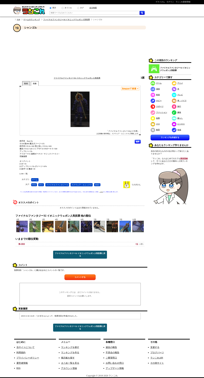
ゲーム (35, 180)
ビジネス (178, 124)
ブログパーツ (157, 352)
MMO (97, 185)
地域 (176, 130)
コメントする (80, 277)
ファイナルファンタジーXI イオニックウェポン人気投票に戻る (80, 254)
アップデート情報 (115, 368)
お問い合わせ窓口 (115, 363)
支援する (154, 347)
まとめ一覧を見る (70, 363)
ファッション (159, 112)
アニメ (177, 83)
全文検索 (93, 8)
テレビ (177, 95)
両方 (54, 8)
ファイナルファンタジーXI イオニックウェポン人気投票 (66, 19)
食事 (155, 118)
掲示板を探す (68, 358)
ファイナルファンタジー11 (57, 185)
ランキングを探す (70, 347)
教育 (155, 130)
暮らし (177, 118)
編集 (138, 142)
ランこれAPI (156, 358)
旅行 (176, 106)
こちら (101, 191)
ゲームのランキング (31, 19)
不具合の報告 (112, 352)
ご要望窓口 (111, 358)
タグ (82, 8)
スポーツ (157, 106)
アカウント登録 (69, 368)
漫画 (155, 89)
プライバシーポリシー (27, 358)
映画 (155, 95)
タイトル (68, 8)
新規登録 (184, 158)
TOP (18, 19)
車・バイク (179, 101)
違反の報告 (111, 347)
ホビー (156, 101)
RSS (18, 368)
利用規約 (21, 352)
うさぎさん (136, 185)
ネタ (155, 124)
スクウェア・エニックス (82, 185)
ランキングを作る (70, 352)
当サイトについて (25, 347)
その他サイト (157, 363)
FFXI (34, 185)
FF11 (41, 185)
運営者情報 (22, 363)
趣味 (176, 112)
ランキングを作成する (170, 137)
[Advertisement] (80, 53)
